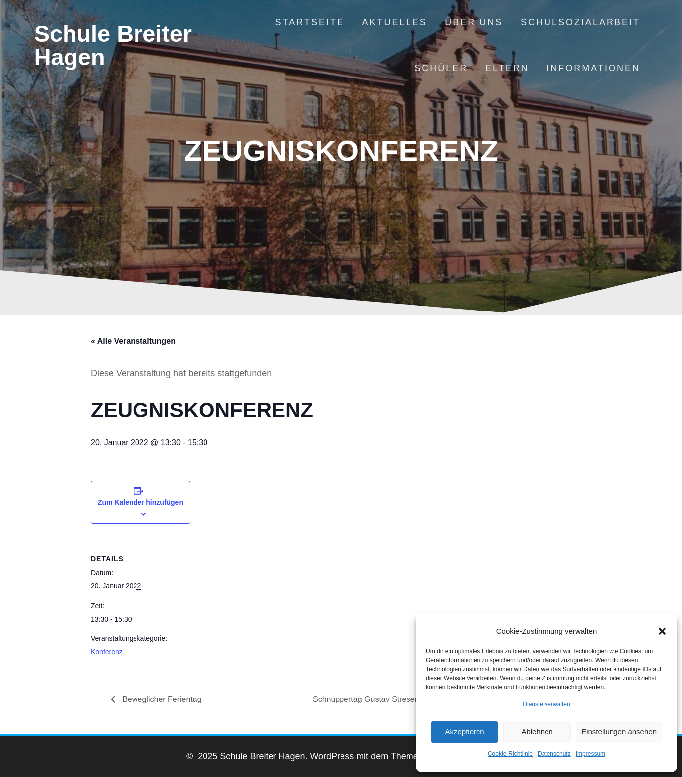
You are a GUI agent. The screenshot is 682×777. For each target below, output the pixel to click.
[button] (662, 631)
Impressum (590, 753)
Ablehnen (536, 731)
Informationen (593, 68)
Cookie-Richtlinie (510, 753)
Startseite (309, 22)
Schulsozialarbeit (580, 22)
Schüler (441, 68)
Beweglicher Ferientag (161, 699)
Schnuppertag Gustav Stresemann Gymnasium (397, 699)
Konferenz (107, 652)
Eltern (507, 68)
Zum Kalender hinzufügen (140, 502)
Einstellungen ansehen (619, 731)
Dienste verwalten (546, 704)
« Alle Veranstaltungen (133, 341)
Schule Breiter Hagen (113, 45)
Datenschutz (554, 753)
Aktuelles (394, 22)
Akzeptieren (464, 731)
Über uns (474, 22)
